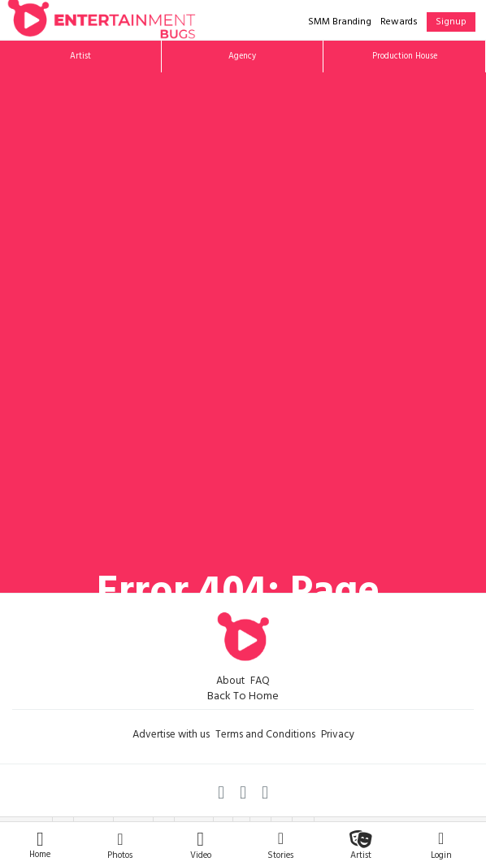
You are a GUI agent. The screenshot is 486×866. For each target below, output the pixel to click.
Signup (451, 23)
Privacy (337, 736)
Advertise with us (171, 736)
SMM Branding (339, 23)
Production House (404, 57)
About (230, 682)
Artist (80, 57)
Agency (242, 57)
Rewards (399, 23)
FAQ (260, 682)
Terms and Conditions (265, 736)
